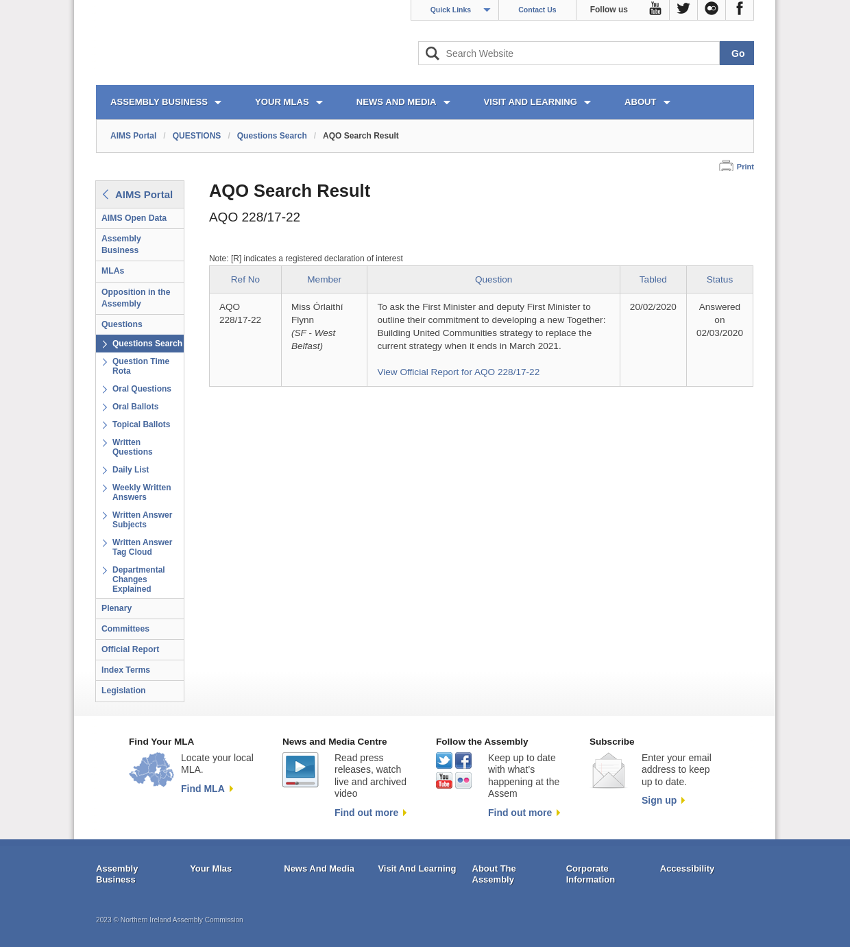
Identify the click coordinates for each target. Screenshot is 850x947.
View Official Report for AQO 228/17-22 (458, 372)
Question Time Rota (140, 366)
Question (493, 279)
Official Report (130, 649)
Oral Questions (141, 389)
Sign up (659, 800)
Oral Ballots (135, 406)
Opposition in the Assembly (136, 298)
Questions (122, 324)
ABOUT (640, 102)
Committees (125, 629)
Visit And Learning (417, 868)
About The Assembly (494, 874)
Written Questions (132, 447)
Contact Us (537, 9)
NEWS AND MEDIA (396, 102)
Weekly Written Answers (141, 492)
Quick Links (451, 9)
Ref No (245, 279)
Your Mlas (211, 868)
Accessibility (687, 868)
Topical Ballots (141, 424)
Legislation (123, 690)
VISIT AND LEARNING (530, 102)
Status (720, 279)
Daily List (130, 470)
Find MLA (203, 788)
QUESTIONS (197, 136)
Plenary (116, 608)
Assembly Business (121, 244)
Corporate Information (591, 874)
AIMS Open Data (134, 218)
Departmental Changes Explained (138, 579)
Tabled (653, 279)
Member (324, 279)
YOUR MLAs (282, 102)
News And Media (319, 868)
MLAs (112, 271)
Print (745, 167)
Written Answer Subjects (142, 519)
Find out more (366, 812)
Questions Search (272, 136)
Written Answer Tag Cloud (142, 547)
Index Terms (125, 670)
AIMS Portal (133, 136)
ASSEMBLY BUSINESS (159, 102)
